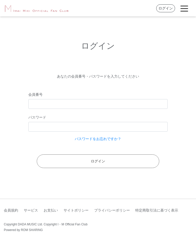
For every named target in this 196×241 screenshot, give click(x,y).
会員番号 (35, 94)
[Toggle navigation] (184, 8)
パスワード (37, 117)
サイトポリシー (76, 210)
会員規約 (11, 210)
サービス (31, 210)
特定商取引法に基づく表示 (156, 210)
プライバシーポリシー (112, 210)
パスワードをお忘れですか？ (98, 139)
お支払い (51, 210)
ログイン (165, 8)
